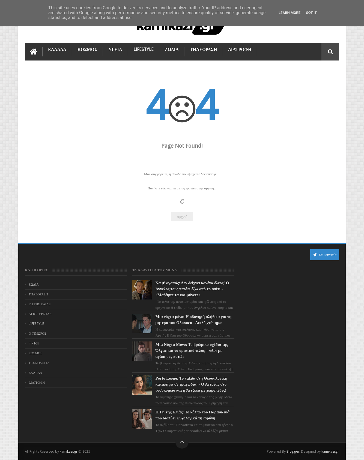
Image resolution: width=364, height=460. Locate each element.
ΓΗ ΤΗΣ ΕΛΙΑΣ (39, 304)
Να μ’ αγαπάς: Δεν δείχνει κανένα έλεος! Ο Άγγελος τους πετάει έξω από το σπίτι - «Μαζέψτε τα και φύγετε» (191, 289)
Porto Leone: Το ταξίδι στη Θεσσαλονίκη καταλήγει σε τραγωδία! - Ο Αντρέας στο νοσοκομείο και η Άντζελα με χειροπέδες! (190, 384)
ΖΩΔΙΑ (172, 49)
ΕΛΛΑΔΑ (57, 49)
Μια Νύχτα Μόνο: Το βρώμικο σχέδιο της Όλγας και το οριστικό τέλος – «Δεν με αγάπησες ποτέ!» (191, 350)
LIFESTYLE (143, 49)
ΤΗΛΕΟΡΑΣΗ (203, 49)
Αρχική (182, 216)
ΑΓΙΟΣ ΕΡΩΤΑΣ (40, 314)
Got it (311, 13)
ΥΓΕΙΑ (115, 49)
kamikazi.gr (68, 451)
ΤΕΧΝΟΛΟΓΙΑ (39, 363)
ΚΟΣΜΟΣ (87, 49)
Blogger (293, 451)
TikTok (34, 343)
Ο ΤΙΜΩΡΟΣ (37, 333)
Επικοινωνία (324, 255)
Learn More (289, 13)
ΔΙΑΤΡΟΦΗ (240, 49)
